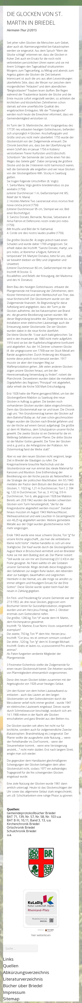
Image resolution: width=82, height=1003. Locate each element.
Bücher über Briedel (22, 986)
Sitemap (11, 999)
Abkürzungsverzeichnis (26, 972)
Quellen (10, 966)
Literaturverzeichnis (23, 979)
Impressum (14, 992)
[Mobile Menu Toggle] (6, 3)
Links (8, 959)
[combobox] (20, 948)
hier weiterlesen (41, 935)
